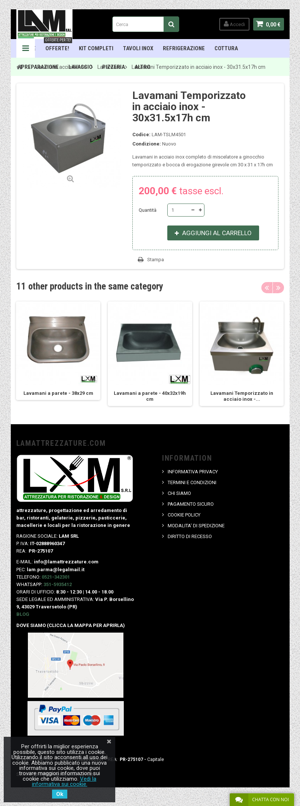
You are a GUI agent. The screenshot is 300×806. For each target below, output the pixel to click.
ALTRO (143, 67)
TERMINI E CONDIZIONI (192, 482)
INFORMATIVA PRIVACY (193, 471)
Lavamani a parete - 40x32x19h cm (150, 396)
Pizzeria (113, 67)
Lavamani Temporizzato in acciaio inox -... (241, 396)
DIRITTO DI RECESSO (190, 536)
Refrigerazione (184, 48)
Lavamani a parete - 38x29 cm (58, 393)
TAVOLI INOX (138, 48)
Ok (59, 794)
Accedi (234, 24)
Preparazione (40, 67)
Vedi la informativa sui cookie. (64, 781)
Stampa (155, 259)
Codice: (141, 134)
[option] (58, 350)
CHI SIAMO (179, 493)
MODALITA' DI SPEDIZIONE (196, 525)
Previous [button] (266, 287)
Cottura (226, 48)
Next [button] (278, 287)
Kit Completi (96, 48)
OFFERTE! (58, 45)
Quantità (148, 210)
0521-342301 (56, 577)
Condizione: (146, 144)
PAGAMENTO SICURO (191, 504)
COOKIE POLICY (184, 515)
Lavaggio (80, 67)
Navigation (25, 48)
